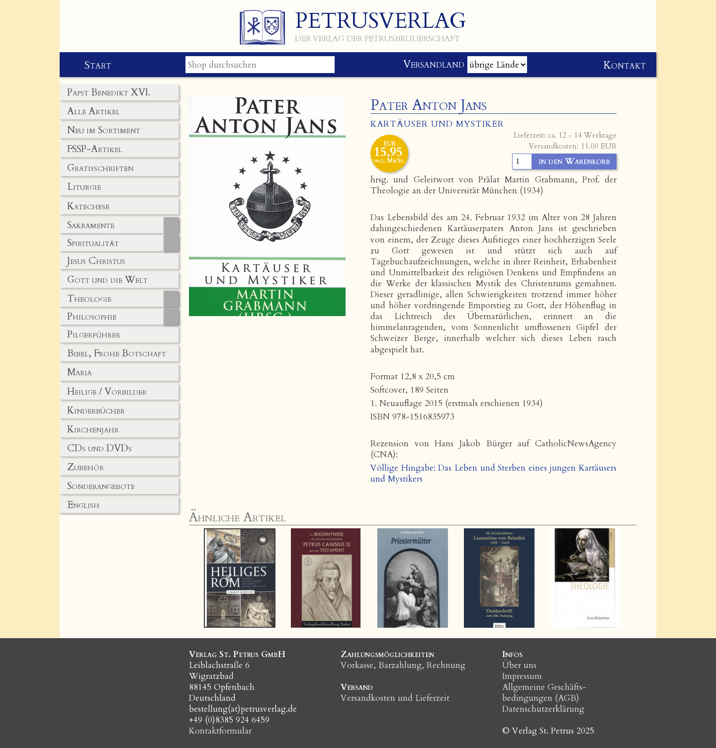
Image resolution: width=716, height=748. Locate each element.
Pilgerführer (93, 334)
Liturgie (84, 186)
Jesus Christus (96, 260)
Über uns (519, 665)
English (83, 505)
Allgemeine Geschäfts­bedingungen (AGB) (544, 692)
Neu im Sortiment (103, 130)
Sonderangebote (101, 486)
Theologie (89, 298)
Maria (79, 372)
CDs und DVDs (99, 448)
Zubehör (85, 467)
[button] (229, 578)
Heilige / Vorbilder (107, 391)
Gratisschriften (100, 168)
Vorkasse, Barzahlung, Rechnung (403, 665)
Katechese (88, 206)
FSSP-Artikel (94, 149)
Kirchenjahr (93, 429)
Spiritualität (93, 243)
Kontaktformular (220, 731)
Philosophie (91, 316)
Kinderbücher (96, 410)
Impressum (522, 676)
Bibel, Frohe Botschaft (116, 353)
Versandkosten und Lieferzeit (395, 698)
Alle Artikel (93, 111)
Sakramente (90, 225)
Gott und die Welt (107, 279)
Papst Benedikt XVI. (108, 92)
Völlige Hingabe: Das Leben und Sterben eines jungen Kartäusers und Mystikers (493, 473)
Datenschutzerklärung (543, 709)
